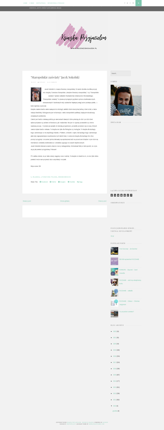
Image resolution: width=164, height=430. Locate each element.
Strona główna (64, 201)
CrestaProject (71, 424)
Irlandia (36, 177)
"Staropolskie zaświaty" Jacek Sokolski (55, 77)
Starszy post (102, 201)
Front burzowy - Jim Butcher (128, 249)
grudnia (115, 411)
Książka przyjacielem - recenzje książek (80, 422)
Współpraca (40, 3)
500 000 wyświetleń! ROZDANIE (129, 259)
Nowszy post (27, 201)
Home (25, 3)
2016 (114, 368)
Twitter (53, 182)
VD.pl (112, 236)
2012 (114, 393)
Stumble (71, 182)
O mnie (31, 3)
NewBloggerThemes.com (96, 424)
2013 (114, 387)
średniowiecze (64, 177)
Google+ (62, 182)
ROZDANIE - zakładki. (126, 290)
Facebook (44, 182)
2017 (114, 362)
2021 (114, 337)
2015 (114, 375)
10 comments (53, 82)
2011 (114, 400)
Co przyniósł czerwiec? (126, 311)
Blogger (105, 422)
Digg (79, 182)
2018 (114, 356)
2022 (114, 331)
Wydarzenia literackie (56, 3)
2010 (114, 406)
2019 (114, 350)
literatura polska (49, 177)
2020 (114, 344)
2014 (114, 381)
